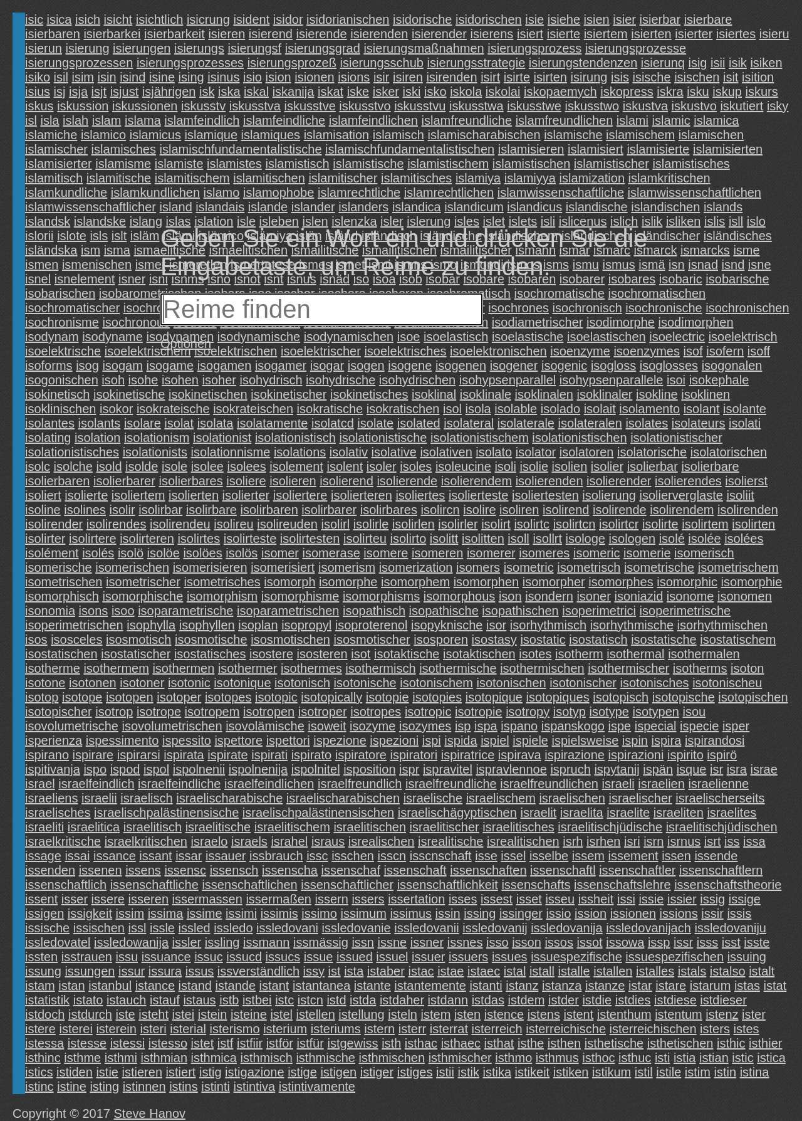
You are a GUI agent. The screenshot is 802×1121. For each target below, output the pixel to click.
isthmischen (391, 1058)
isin (107, 77)
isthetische (614, 1043)
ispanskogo (573, 726)
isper (735, 726)
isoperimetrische (685, 611)
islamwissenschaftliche (560, 192)
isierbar (660, 19)
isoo (123, 611)
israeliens (51, 798)
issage (43, 856)
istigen (338, 1072)
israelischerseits (719, 798)
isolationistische (383, 438)
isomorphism (222, 596)
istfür (310, 1043)
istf (225, 1043)
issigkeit (90, 913)
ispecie (699, 726)
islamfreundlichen (564, 120)
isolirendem (682, 510)
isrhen (603, 841)
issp (659, 942)
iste (125, 1014)
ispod (125, 769)
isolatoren (587, 452)
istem (436, 1014)
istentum (678, 1014)
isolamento (649, 409)
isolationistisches (72, 452)
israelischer (640, 798)
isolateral (469, 423)
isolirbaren (269, 510)
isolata (215, 423)
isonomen (744, 596)
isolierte (86, 495)
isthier (765, 1043)
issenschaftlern (721, 870)
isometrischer (143, 582)
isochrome (152, 308)
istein (212, 1014)
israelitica (94, 827)
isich (87, 19)
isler (392, 221)
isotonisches (654, 683)
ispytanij (616, 769)
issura (165, 971)
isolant (702, 409)
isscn (392, 856)
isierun (43, 48)
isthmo (513, 1058)
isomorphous (460, 596)
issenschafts (535, 885)
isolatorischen (728, 452)
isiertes (736, 34)
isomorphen (486, 582)
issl (137, 928)
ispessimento (122, 740)
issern (331, 899)
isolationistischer (676, 438)
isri (632, 841)
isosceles (76, 639)
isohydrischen (417, 380)
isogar (327, 365)
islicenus (583, 221)
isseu (560, 899)
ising (191, 77)
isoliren (519, 510)
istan (71, 985)
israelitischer (444, 827)
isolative (394, 452)
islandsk (47, 221)
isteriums (336, 1029)
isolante (744, 409)
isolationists (155, 452)
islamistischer (611, 164)
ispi (431, 740)
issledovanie (356, 928)
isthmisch (267, 1058)
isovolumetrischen (172, 726)
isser (74, 899)
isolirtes (198, 538)
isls (99, 236)
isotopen (130, 697)
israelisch (146, 798)
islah (75, 120)
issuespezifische (576, 957)
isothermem (115, 668)
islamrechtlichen (449, 192)
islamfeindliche (284, 120)
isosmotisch (138, 639)
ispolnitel (315, 769)
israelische (433, 798)
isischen (696, 77)
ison (510, 596)
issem (588, 856)
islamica (716, 120)
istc (284, 1000)
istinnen (144, 1086)
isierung (87, 48)
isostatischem (738, 639)
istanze (605, 985)
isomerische (58, 567)
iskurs (762, 91)
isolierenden (549, 481)
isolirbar (160, 510)
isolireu (233, 524)
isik (738, 63)
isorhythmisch (548, 625)
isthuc (634, 1058)
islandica (416, 207)
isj (60, 91)
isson (526, 942)
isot (360, 654)
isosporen (441, 639)
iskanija (294, 91)
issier (682, 899)
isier (624, 19)
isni (158, 279)
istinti (215, 1086)
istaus (199, 1000)
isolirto (408, 538)
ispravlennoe (511, 769)
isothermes (311, 668)
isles (466, 221)
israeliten (679, 812)
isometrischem (738, 567)
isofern (725, 351)
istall (542, 971)
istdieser (723, 1000)
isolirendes (116, 524)
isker (386, 91)
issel (513, 856)
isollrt (547, 538)
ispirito (685, 755)
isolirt (496, 524)
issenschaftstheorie (727, 885)
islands (723, 207)
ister (754, 1014)
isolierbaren (57, 481)
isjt (99, 91)
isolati (745, 423)
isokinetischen (208, 394)
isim (82, 77)
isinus (223, 77)
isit (730, 77)
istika (496, 1072)
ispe (620, 726)
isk (206, 91)
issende (715, 856)
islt (119, 236)
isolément (52, 553)
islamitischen (269, 178)
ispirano (47, 755)
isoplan (258, 625)
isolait (600, 409)
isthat (499, 1043)
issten (41, 957)
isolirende (620, 510)
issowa (625, 942)
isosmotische (211, 639)
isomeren (437, 553)
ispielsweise (585, 740)
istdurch (90, 1014)
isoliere (246, 481)
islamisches (123, 149)
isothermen (183, 668)
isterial (188, 1029)
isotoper (179, 697)
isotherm (579, 654)
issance (114, 856)
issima (166, 913)
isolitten (483, 538)
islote (71, 236)
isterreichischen (653, 1029)
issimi (241, 913)
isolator (536, 452)
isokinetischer (288, 394)
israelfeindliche (179, 784)
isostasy (494, 639)
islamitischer (342, 178)
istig (210, 1072)
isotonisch (302, 683)
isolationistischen (579, 438)
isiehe (564, 19)
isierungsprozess (534, 48)
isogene (410, 365)
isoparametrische (185, 611)
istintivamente (317, 1086)
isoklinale (485, 394)
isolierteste (479, 495)
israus (328, 841)
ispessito (186, 740)
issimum (363, 913)
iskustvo (694, 106)
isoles (416, 466)
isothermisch (380, 668)
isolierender (618, 481)
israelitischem (292, 827)
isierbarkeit (174, 34)
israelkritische (63, 841)
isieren (226, 34)
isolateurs (699, 423)
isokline (657, 394)
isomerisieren (210, 567)
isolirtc (531, 524)
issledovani (287, 928)
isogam (122, 365)
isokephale (719, 380)
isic (34, 19)
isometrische (659, 567)
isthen (564, 1043)
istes (746, 1029)
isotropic (428, 711)
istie (107, 1072)
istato (88, 1000)
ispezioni (394, 740)
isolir (122, 510)
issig (712, 899)
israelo (209, 841)
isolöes (202, 553)
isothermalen (704, 654)
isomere (385, 553)
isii (718, 63)
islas (178, 221)
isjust (124, 91)
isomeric (596, 553)
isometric (529, 567)
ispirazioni (636, 755)
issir (712, 913)
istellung (361, 1014)
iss (731, 841)
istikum (611, 1072)
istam (40, 985)
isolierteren (361, 495)
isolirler (457, 524)
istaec (483, 971)
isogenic (564, 365)
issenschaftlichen (249, 885)
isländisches (738, 236)
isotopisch (620, 697)
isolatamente (272, 423)
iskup (727, 91)
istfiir (250, 1043)
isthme (82, 1058)
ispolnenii (199, 769)
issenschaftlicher (347, 885)
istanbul (110, 985)
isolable (515, 409)
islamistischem (448, 164)
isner (131, 279)
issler (187, 942)
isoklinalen (544, 394)
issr (683, 942)
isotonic (189, 683)
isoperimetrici (599, 611)
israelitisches (518, 827)
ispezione (340, 740)
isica (58, 19)
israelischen (572, 798)
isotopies (437, 697)
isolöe (163, 553)
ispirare (93, 755)
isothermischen (542, 668)
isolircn (439, 510)
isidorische (422, 19)
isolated (418, 423)
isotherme (52, 668)
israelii (99, 798)
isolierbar (652, 466)
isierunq (663, 63)
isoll (518, 538)
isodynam (52, 337)
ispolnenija (258, 769)
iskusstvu (419, 106)
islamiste (179, 164)
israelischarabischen (343, 798)
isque (692, 769)
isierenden (379, 34)
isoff (758, 351)
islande (268, 207)
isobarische (737, 279)
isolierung (609, 495)
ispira (667, 740)
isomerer (491, 553)
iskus (39, 106)
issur (131, 971)
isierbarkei (111, 34)
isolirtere (93, 538)
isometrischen (63, 582)
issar (188, 856)
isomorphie (752, 582)
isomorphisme (300, 596)
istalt (761, 971)
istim (698, 1072)
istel (281, 1014)
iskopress (626, 91)
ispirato (311, 755)
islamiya (478, 178)
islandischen (665, 207)
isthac (421, 1043)
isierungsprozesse (635, 48)
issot (590, 942)
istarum (710, 985)
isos (36, 639)
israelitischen (369, 827)
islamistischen (531, 164)
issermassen (207, 899)
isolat (179, 423)
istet (202, 1043)
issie (651, 899)
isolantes (50, 423)
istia (685, 1058)
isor (496, 625)
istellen (315, 1014)
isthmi (121, 1058)
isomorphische (142, 596)
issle (162, 928)
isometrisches (222, 582)
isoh (113, 380)
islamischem (640, 135)
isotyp (569, 711)
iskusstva (255, 106)
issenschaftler (637, 870)
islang (146, 221)
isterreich (497, 1029)
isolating (48, 438)
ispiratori (414, 755)
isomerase (331, 553)
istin (725, 1072)
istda (363, 1000)
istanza (561, 985)
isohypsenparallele (612, 380)
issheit (596, 899)
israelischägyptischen (457, 812)
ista (353, 971)
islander (313, 207)
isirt (490, 77)
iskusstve (310, 106)
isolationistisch (295, 438)
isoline (43, 510)
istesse (87, 1043)
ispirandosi (715, 740)
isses (463, 899)
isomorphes (620, 582)
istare (670, 985)
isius (37, 91)
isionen (314, 77)
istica (771, 1058)
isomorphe (348, 582)
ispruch (570, 769)
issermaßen (278, 899)
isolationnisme (231, 452)
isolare (142, 423)
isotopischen (753, 697)
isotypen (655, 711)
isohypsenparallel (507, 380)
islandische (597, 207)
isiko (37, 77)
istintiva (254, 1086)
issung (43, 971)
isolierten (194, 495)
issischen (99, 928)
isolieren (292, 481)
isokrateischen (253, 409)
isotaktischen (479, 654)
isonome (690, 596)
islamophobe (278, 192)
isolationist (222, 438)
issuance (166, 957)
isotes (535, 654)
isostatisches (210, 654)
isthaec (461, 1043)
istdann (448, 1000)
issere (108, 899)
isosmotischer (371, 639)
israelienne (718, 784)
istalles (655, 971)
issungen (90, 971)
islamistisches (690, 164)
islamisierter (58, 164)
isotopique (494, 697)
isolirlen (413, 524)
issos (558, 942)
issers (368, 899)
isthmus (557, 1058)
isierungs (199, 48)
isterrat (449, 1029)
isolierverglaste (681, 495)
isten (467, 1014)
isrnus (683, 841)
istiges (415, 1072)
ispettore (238, 740)
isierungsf (255, 48)
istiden (74, 1072)
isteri (153, 1029)
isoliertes (420, 495)
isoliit (740, 495)
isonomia (50, 611)
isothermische (457, 668)
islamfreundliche (467, 120)
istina (754, 1072)
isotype (609, 711)
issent (41, 899)
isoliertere (300, 495)
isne (759, 264)
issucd (244, 957)
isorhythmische (632, 625)
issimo (319, 913)
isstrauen (86, 957)
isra (737, 769)
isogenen (460, 365)
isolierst (746, 481)
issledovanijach (648, 928)
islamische (573, 135)
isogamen (224, 365)
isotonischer (583, 683)
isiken (766, 63)
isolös (242, 553)
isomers (478, 567)
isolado (560, 409)
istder (563, 1000)
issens (143, 870)
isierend (271, 34)
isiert (530, 34)
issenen (100, 870)
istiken (571, 1072)
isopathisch (374, 611)
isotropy (527, 711)
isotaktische (407, 654)
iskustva (645, 106)
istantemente (430, 985)
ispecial (656, 726)
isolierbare (710, 466)
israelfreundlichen (549, 784)
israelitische (218, 827)
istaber (386, 971)
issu (127, 957)
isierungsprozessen (79, 63)
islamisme (123, 164)
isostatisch (598, 639)
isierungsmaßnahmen (423, 48)
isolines (85, 510)
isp (463, 726)
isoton (747, 668)
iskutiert (741, 106)
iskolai (503, 91)
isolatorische (652, 452)
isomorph (289, 582)
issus (199, 971)
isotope (82, 697)
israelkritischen (146, 841)
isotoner (142, 683)
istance (155, 985)
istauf (165, 1000)
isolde (141, 466)
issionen (633, 913)
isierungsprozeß (291, 63)
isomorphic (687, 582)
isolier (607, 466)
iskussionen (145, 106)
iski (412, 91)
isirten (550, 77)
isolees (246, 466)
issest (497, 899)
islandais (219, 207)
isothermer (247, 668)
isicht (118, 19)
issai (77, 856)
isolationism (156, 438)
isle (246, 221)
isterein (116, 1029)
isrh (573, 841)
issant (155, 856)
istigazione (254, 1072)
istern (379, 1029)
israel (40, 784)
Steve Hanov (150, 1113)
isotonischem (436, 683)
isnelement (85, 279)
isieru (774, 34)
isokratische (330, 409)
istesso (167, 1043)
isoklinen (705, 394)
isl (31, 120)
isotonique (242, 683)
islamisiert (595, 149)
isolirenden (747, 510)
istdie (597, 1000)
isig (697, 63)
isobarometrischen (150, 293)
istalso (728, 971)
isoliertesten (545, 495)
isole (174, 466)
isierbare (708, 19)
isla (49, 120)
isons (93, 611)
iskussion (82, 106)
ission (591, 913)
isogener (514, 365)
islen (315, 221)
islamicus (155, 135)
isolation (97, 438)
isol (452, 409)
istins (183, 1086)
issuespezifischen (674, 957)
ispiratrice (468, 755)
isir (381, 77)
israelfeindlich (96, 784)
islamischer (56, 149)
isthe (531, 1043)
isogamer (280, 365)
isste (756, 942)
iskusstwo (592, 106)
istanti (485, 985)
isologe (585, 538)
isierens (491, 34)
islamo (222, 192)
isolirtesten (310, 538)
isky (777, 106)
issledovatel (58, 942)
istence (504, 1014)
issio (558, 913)
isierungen (141, 48)
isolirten (753, 524)
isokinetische (129, 394)
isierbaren (52, 34)
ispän (658, 769)
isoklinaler (605, 394)
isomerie (647, 553)
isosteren (322, 654)
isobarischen (60, 293)
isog (87, 365)
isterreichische (566, 1029)
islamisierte (658, 149)
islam (107, 120)
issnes (465, 942)
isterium (285, 1029)
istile (668, 1072)
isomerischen (132, 567)
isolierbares (190, 481)
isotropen (268, 711)
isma (117, 250)
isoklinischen (60, 409)
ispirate (227, 755)
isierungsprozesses (190, 63)
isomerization (416, 567)
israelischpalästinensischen (318, 812)
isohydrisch (271, 380)
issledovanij (494, 928)
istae (450, 971)
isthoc (598, 1058)
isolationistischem (479, 438)
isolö (130, 553)
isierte (563, 34)
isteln (402, 1014)
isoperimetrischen (74, 625)
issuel (392, 957)
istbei (257, 1000)
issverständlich (258, 971)
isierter (693, 34)
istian (714, 1058)
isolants (99, 423)
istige (302, 1072)
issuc (208, 957)
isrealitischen (523, 841)
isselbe (548, 856)
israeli (618, 784)
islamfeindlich (201, 120)
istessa (44, 1043)
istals (692, 971)
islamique (211, 135)
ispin (635, 740)
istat (775, 985)
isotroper (322, 711)
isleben (279, 221)
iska (229, 91)
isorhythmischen (722, 625)
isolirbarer (329, 510)
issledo (233, 928)
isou (694, 711)
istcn (310, 1000)
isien (597, 19)
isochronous (136, 322)
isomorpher (554, 582)
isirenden (451, 77)
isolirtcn (574, 524)
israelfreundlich (360, 784)
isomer (280, 553)
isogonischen (61, 380)
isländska (51, 250)
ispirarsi (138, 755)
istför (279, 1043)
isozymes (425, 726)
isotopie (387, 697)
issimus (411, 913)
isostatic (542, 639)
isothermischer (628, 668)
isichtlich (160, 19)
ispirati (269, 755)
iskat (330, 91)
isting (104, 1086)
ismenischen (97, 264)
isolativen (446, 452)
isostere (271, 654)
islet (494, 221)
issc (317, 856)
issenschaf (351, 870)
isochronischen (747, 308)
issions (679, 913)
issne (392, 942)
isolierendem (476, 481)
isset (529, 899)
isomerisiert (283, 567)
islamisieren (531, 149)
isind (132, 77)
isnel (38, 279)
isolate (375, 423)
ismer (150, 264)
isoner (593, 596)
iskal (256, 91)
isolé (672, 538)
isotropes (375, 711)
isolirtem (705, 524)
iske (358, 91)
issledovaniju (730, 928)
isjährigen (169, 91)
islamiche (51, 135)
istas (747, 985)
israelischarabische (229, 798)
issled (195, 928)
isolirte (660, 524)
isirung (589, 77)
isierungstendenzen (583, 63)
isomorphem (415, 582)
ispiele (530, 740)
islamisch (398, 135)
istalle (574, 971)
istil (644, 1072)
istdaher (402, 1000)
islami (632, 120)
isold (109, 466)
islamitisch (54, 178)
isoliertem (138, 495)
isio (252, 77)
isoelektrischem (148, 351)
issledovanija (567, 928)
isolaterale (526, 423)
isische (651, 77)
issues (510, 957)
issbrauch (276, 856)
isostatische (664, 639)
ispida (460, 740)
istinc (39, 1086)
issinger (521, 913)
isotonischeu (727, 683)
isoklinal (434, 394)
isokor (116, 409)
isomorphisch (62, 596)
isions (354, 77)
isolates (646, 423)
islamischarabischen (484, 135)
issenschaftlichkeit (447, 885)
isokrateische (173, 409)
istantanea (321, 985)
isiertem (606, 34)
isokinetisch (57, 394)
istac (421, 971)
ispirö (722, 755)
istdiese (675, 1000)
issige (745, 899)
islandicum (473, 207)
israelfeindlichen (269, 784)
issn (363, 942)
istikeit (532, 1072)
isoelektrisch (743, 337)
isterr (412, 1029)
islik (652, 221)
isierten (651, 34)
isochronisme (62, 322)
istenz (722, 1014)
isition (758, 77)
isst (731, 942)
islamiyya (530, 178)
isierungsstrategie (476, 63)
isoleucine (463, 466)
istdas (488, 1000)
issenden (50, 870)
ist (334, 971)
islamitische (118, 178)
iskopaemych (560, 91)
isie (534, 19)
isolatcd (332, 423)
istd (336, 1000)
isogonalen (732, 365)
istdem (526, 1000)
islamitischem (192, 178)
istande (236, 985)
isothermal (635, 654)
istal (515, 971)
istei (183, 1014)
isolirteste (250, 538)
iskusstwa (476, 106)
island (176, 207)
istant (274, 985)
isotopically (331, 697)
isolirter (45, 538)
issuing (746, 957)
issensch (234, 870)
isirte (517, 77)
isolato (494, 452)
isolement (296, 466)
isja (78, 91)
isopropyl (306, 625)
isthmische (325, 1058)
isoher (219, 380)
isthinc (43, 1058)
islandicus (534, 207)
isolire (479, 510)
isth (391, 1043)
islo (756, 221)
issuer (428, 957)
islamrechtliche (359, 192)
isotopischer (58, 711)
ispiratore (361, 755)
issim (130, 913)
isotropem (212, 711)
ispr (409, 769)
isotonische (365, 683)
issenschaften (488, 870)
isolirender (54, 524)
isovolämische (265, 726)
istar (640, 985)
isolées (743, 538)
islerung (428, 221)
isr (716, 769)
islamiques (270, 135)
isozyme (372, 726)
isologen (632, 538)
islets (523, 221)
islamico (103, 135)
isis (620, 77)
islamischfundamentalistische (241, 149)
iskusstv (203, 106)
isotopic (276, 697)
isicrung (208, 19)
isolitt (444, 538)
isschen (352, 856)
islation (213, 221)
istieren (142, 1072)
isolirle (371, 524)
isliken (683, 221)
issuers (468, 957)
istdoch (45, 1014)
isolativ (349, 452)
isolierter (246, 495)
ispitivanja (52, 769)
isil (61, 77)
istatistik (47, 1000)
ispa (485, 726)
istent (578, 1014)
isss (707, 942)
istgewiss (352, 1043)
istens (544, 1014)
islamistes (234, 164)
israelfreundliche (451, 784)
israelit (538, 812)
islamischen (711, 135)
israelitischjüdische (610, 827)
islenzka (354, 221)
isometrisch (588, 567)
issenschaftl (563, 870)
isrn (653, 841)
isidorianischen (347, 19)
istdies (633, 1000)
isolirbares (388, 510)
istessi (127, 1043)
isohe (143, 380)
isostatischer (135, 654)
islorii (39, 236)
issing (480, 913)
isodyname (112, 337)
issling (222, 942)
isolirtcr (618, 524)
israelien (661, 784)
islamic (671, 120)
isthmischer (460, 1058)
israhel (289, 841)
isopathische (444, 611)
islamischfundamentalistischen (409, 149)
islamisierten (728, 149)
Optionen (185, 343)
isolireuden (287, 524)
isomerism (346, 567)
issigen (44, 913)
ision (278, 77)
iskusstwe (534, 106)
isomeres (544, 553)
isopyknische (447, 625)
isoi (676, 380)
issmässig (320, 942)
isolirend (566, 510)
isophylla (151, 625)
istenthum (624, 1014)
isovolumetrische (71, 726)
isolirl (335, 524)
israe (763, 769)
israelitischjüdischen (722, 827)
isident (251, 19)
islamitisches (416, 178)
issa (754, 841)
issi (626, 899)
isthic (731, 1043)
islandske (100, 221)
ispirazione (574, 755)
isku (698, 91)
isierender (439, 34)
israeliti (44, 827)
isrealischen (381, 841)
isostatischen (61, 654)
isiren (408, 77)
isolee (207, 466)
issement (633, 856)
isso (497, 942)
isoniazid (638, 596)
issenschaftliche (154, 885)
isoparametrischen (288, 611)
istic (742, 1058)
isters (715, 1029)
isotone (45, 683)
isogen (366, 365)
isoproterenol (371, 625)
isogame (170, 365)
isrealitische (450, 841)
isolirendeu (180, 524)
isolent (344, 466)
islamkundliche (66, 192)
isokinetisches (369, 394)
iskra (670, 91)
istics (39, 1072)
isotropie (479, 711)
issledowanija (131, 942)
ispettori (288, 740)
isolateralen (590, 423)
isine (162, 77)
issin (448, 913)
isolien (570, 466)
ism (90, 250)
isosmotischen (290, 639)
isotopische (683, 697)
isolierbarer (124, 481)
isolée (704, 538)
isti (662, 1058)
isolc (37, 466)
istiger (376, 1072)
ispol (156, 769)
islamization (592, 178)
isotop (41, 697)
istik (468, 1072)
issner (427, 942)
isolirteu (365, 538)
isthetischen (680, 1043)
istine (71, 1086)
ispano (519, 726)
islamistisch (297, 164)
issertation (416, 899)
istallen (612, 971)
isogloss (613, 365)
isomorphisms (381, 596)
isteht (153, 1014)
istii (445, 1072)
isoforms (49, 365)
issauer (226, 856)
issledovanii (426, 928)
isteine (249, 1014)
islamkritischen (669, 178)
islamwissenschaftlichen (694, 192)
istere (40, 1029)
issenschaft (415, 870)
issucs (283, 957)
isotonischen (511, 683)
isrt (712, 841)
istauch (126, 1000)
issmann (266, 942)
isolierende (407, 481)
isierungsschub (382, 63)
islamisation (336, 135)
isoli (505, 466)
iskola (466, 91)
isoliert (43, 495)
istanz (522, 985)
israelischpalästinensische (166, 812)
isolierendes (688, 481)
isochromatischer (72, 308)
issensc (185, 870)
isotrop (114, 711)
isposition (369, 769)
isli (548, 221)
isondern (549, 596)
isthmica (214, 1058)
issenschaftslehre (622, 885)
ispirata (184, 755)
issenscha (290, 870)
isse (486, 856)
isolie (533, 466)
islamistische (368, 164)
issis (739, 913)
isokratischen (403, 409)
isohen (180, 380)
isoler (382, 466)
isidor (288, 19)
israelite (628, 812)
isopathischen (520, 611)
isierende (321, 34)
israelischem (501, 798)
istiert (181, 1072)
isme (746, 250)
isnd (733, 264)
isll (736, 221)
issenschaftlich (66, 885)
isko (435, 91)
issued (354, 957)
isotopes (228, 697)
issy (314, 971)
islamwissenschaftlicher (90, 207)
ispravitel (447, 769)
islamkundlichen (155, 192)
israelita (581, 812)
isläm (145, 236)
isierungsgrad (322, 48)
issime (204, 913)
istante (372, 985)
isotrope (159, 711)
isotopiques (557, 697)
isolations (300, 452)
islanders (363, 207)
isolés (98, 553)
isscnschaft (441, 856)
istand (195, 985)
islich (624, 221)
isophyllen (207, 625)
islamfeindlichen (373, 120)
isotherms (700, 668)
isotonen (93, 683)
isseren (148, 899)
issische (47, 928)
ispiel (495, 740)
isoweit (327, 726)
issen (676, 856)
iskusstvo (364, 106)
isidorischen (489, 19)
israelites (731, 812)
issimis (279, 913)
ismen (41, 264)
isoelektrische (63, 351)
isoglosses (669, 365)
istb (229, 1000)
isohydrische (340, 380)
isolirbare (211, 510)
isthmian (164, 1058)
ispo (95, 769)
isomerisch (704, 553)
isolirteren (147, 538)
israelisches (57, 812)
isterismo (235, 1029)
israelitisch (152, 827)
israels (249, 841)
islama (143, 120)
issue (318, 957)
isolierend (346, 481)
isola (478, 409)
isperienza (53, 740)
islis (714, 221)
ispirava (519, 755)
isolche (73, 466)
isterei (75, 1029)
